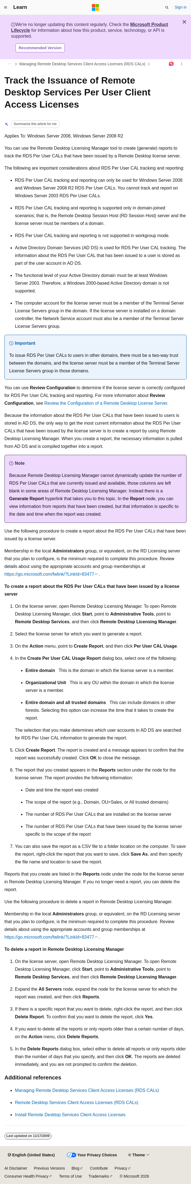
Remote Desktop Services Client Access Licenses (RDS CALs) (76, 1102)
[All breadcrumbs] (9, 64)
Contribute (99, 1168)
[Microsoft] (95, 7)
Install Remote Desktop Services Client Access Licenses (70, 1114)
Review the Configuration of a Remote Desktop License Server (105, 403)
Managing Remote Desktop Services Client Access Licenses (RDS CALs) (82, 64)
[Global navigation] (5, 7)
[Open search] (166, 7)
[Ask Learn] (171, 64)
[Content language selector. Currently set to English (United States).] (31, 1155)
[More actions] (182, 64)
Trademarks (99, 1176)
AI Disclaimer (15, 1168)
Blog (75, 1168)
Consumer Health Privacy (26, 1176)
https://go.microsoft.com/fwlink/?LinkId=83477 (49, 574)
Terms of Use (70, 1176)
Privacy (121, 1168)
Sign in (181, 7)
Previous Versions (49, 1168)
